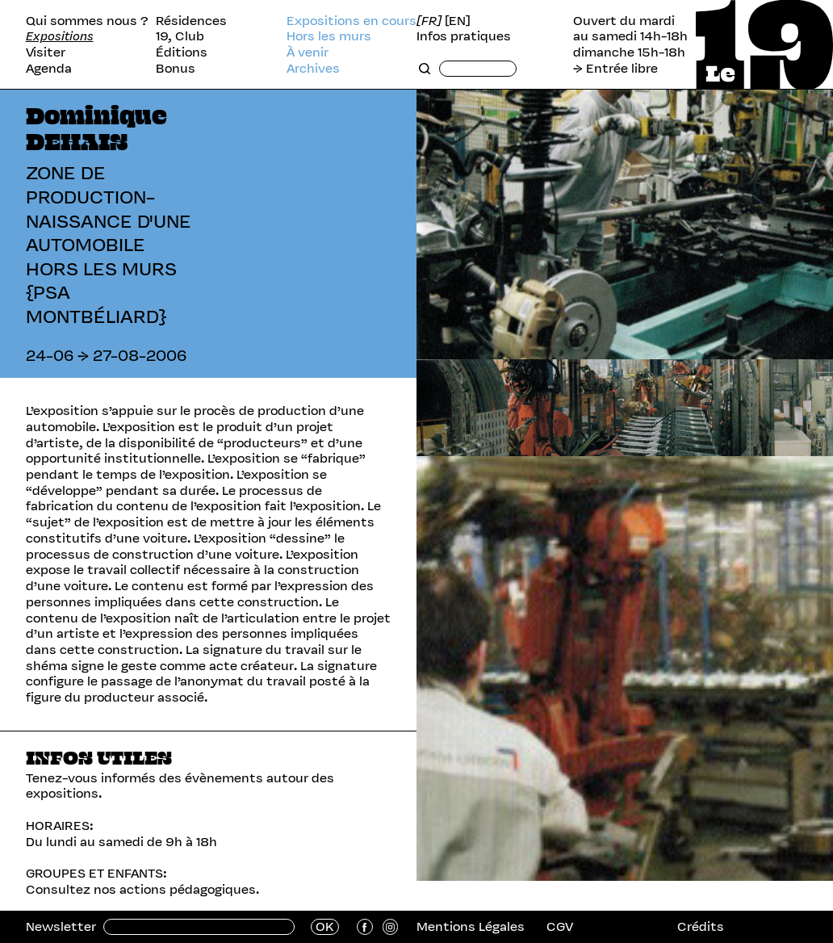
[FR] (429, 21)
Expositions (60, 36)
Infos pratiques (463, 36)
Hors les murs (329, 36)
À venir (308, 52)
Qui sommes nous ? (87, 21)
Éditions (181, 52)
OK (325, 927)
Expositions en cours (351, 21)
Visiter (45, 52)
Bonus (175, 69)
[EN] (458, 21)
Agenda (49, 69)
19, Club (180, 36)
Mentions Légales (470, 926)
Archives (313, 69)
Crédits (700, 926)
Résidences (191, 21)
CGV (559, 926)
